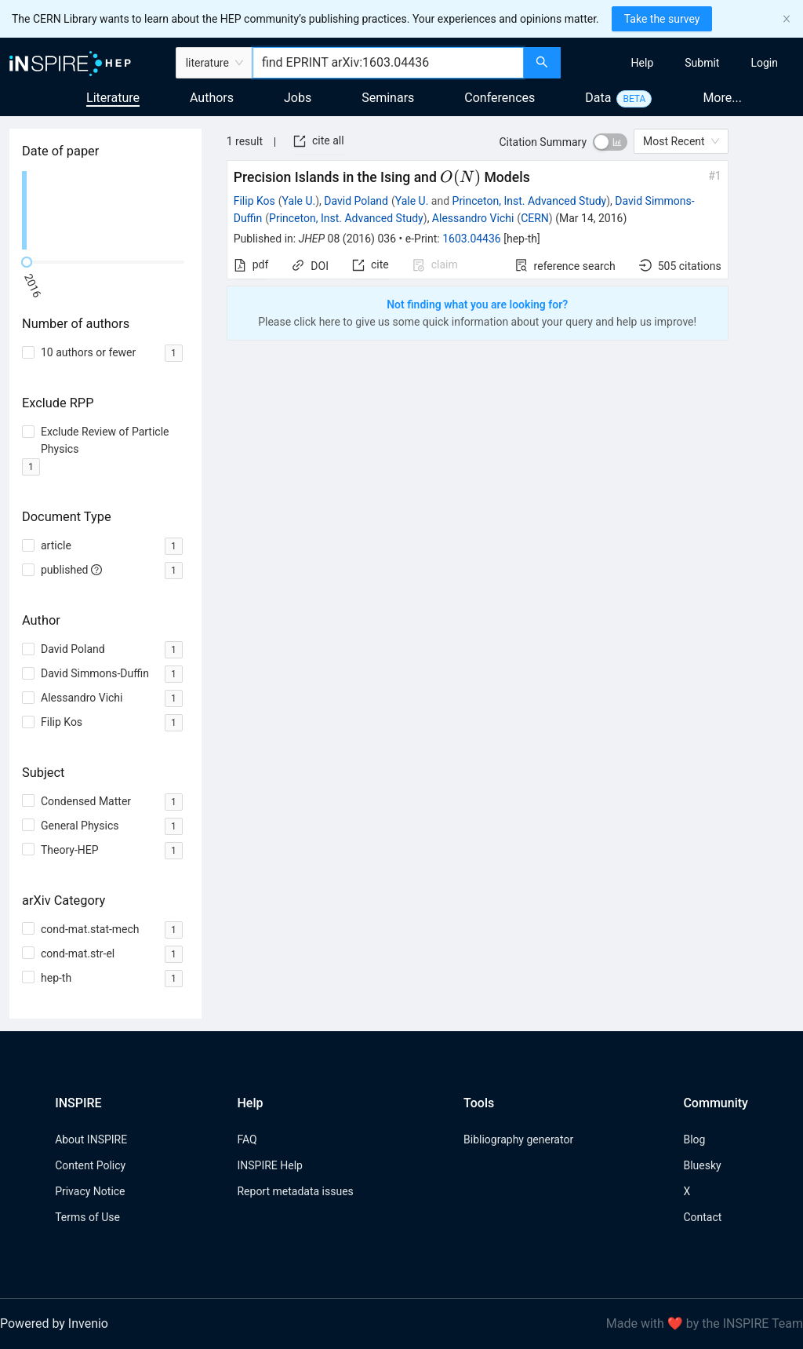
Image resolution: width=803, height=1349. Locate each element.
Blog (694, 1139)
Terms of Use (87, 1217)
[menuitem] (642, 63)
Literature (113, 97)
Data (598, 97)
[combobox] (388, 62)
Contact (702, 1217)
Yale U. (299, 201)
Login (764, 63)
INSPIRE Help (269, 1165)
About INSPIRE (91, 1139)
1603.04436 (471, 238)
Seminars (388, 97)
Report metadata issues (295, 1191)
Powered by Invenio (54, 1323)
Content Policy (90, 1165)
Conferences (499, 97)
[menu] (684, 63)
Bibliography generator (518, 1139)
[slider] (26, 262)
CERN (535, 218)
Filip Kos (254, 201)
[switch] (610, 142)
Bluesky (702, 1165)
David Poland (356, 201)
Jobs (297, 97)
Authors (212, 97)
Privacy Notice (90, 1191)
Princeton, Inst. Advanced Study (529, 201)
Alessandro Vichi (473, 218)
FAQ (246, 1139)
